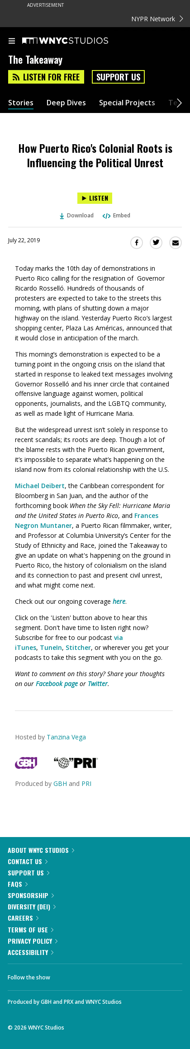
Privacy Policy (32, 941)
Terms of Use (30, 929)
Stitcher (78, 647)
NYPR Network (157, 18)
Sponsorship (31, 895)
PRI (86, 783)
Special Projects (127, 103)
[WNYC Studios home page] (76, 41)
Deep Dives (66, 103)
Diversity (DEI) (32, 906)
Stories (20, 103)
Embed (115, 215)
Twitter (98, 683)
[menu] (12, 42)
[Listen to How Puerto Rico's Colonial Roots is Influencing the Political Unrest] (94, 198)
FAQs (18, 884)
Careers (23, 917)
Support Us (118, 77)
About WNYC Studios (41, 850)
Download (77, 215)
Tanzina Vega (66, 737)
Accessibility (30, 952)
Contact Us (28, 861)
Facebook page (57, 683)
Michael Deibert (40, 485)
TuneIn (51, 647)
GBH (60, 783)
